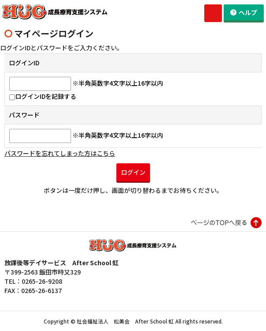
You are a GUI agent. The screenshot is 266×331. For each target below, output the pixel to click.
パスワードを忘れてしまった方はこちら (59, 153)
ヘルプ (248, 12)
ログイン (133, 172)
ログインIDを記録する (42, 96)
